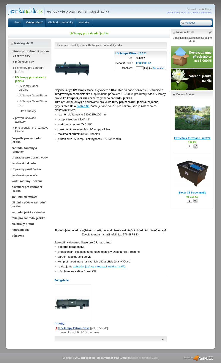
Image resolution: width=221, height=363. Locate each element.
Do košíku (158, 68)
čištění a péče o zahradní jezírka (29, 204)
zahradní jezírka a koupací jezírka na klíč (99, 266)
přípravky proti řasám (26, 169)
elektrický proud (23, 223)
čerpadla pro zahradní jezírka (26, 140)
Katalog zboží (34, 22)
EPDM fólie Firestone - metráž (192, 138)
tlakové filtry (22, 56)
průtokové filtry (24, 61)
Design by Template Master (144, 358)
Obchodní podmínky (60, 22)
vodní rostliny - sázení (27, 181)
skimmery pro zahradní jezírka (29, 69)
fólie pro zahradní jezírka (28, 218)
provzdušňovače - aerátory (26, 119)
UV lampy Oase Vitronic (29, 87)
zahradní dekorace (24, 196)
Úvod (17, 22)
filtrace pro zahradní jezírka (30, 51)
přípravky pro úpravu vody (30, 157)
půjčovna (18, 235)
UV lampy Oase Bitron (33, 95)
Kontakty (84, 22)
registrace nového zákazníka (196, 12)
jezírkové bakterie (24, 163)
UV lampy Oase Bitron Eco (33, 103)
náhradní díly (21, 229)
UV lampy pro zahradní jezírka (30, 79)
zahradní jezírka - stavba (28, 212)
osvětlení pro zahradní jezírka (27, 188)
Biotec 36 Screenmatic (192, 192)
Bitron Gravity (27, 111)
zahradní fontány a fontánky (24, 149)
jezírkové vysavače (25, 175)
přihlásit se (173, 12)
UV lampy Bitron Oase (74, 328)
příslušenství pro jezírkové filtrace (31, 129)
